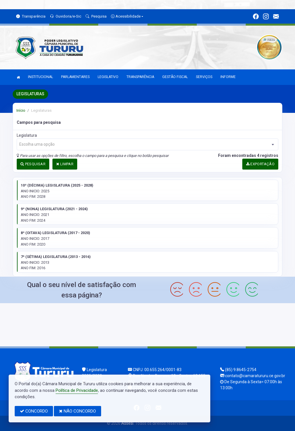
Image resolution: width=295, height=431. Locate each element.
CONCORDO (34, 411)
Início (20, 110)
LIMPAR (64, 164)
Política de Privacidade (77, 390)
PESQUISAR (33, 164)
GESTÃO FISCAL (175, 77)
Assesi (127, 423)
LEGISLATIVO (108, 77)
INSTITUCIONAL (40, 77)
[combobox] (147, 144)
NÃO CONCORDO (77, 411)
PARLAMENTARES (75, 77)
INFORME (228, 77)
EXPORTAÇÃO (260, 164)
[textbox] (147, 144)
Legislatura (27, 135)
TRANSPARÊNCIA (140, 77)
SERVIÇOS (204, 77)
